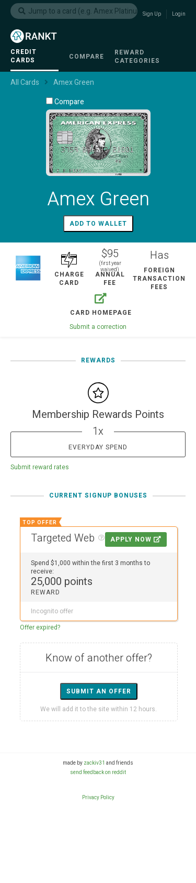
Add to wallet (98, 223)
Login (179, 14)
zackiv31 (94, 763)
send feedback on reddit (98, 772)
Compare (65, 101)
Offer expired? (40, 627)
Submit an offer (98, 691)
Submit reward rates (39, 467)
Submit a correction (98, 327)
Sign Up (152, 14)
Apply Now (136, 539)
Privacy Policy (98, 797)
